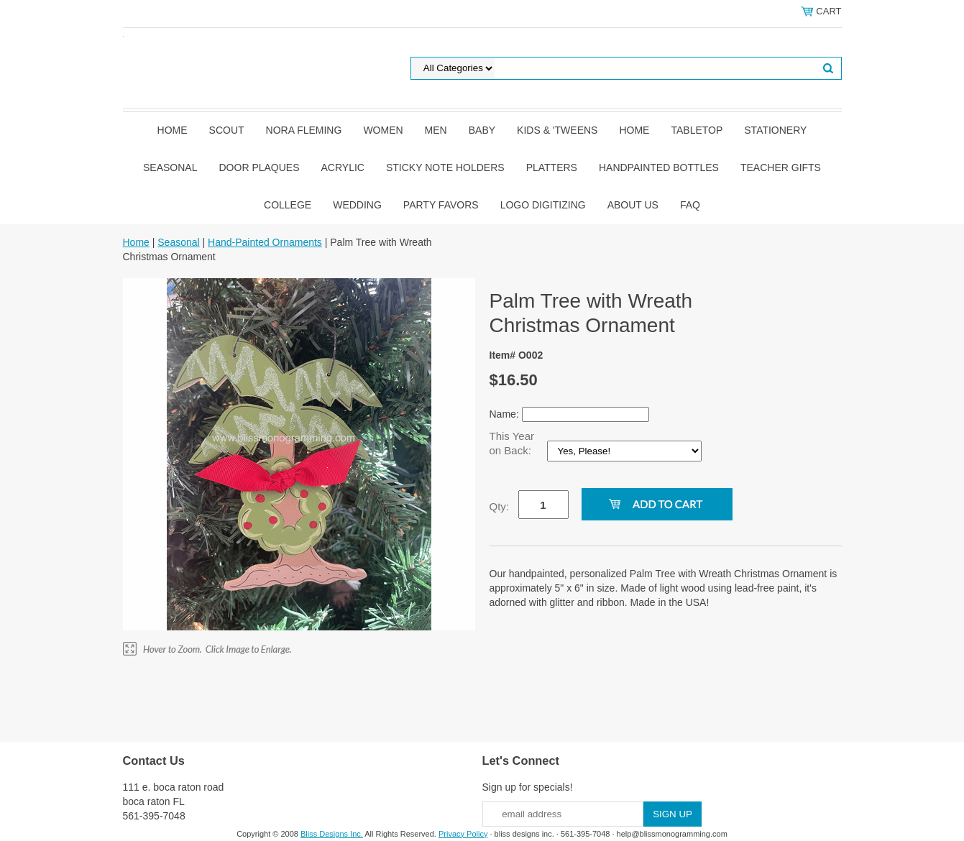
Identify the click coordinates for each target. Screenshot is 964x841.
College (287, 205)
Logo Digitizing (543, 205)
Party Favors (441, 205)
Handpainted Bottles (659, 167)
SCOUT (226, 130)
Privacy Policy (463, 833)
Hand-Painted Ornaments (265, 242)
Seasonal (170, 167)
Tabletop (696, 130)
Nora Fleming (304, 130)
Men (436, 130)
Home (172, 130)
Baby (482, 130)
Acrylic (342, 167)
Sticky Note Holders (445, 167)
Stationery (775, 130)
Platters (551, 167)
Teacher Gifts (780, 167)
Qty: (500, 506)
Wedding (357, 205)
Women (383, 130)
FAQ (690, 205)
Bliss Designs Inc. (331, 833)
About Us (632, 205)
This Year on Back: (512, 443)
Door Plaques (259, 167)
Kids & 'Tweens (557, 130)
